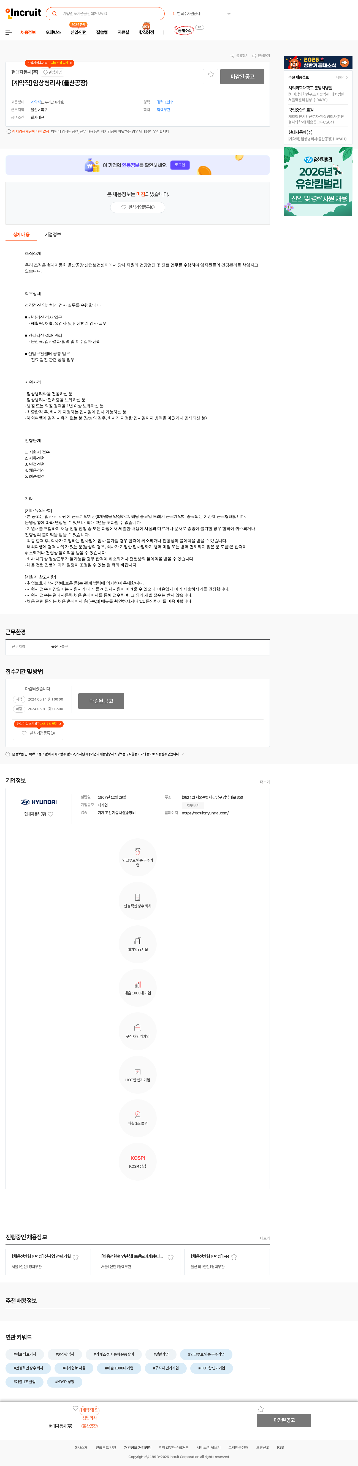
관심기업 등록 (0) (38, 733)
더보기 (265, 782)
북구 (64, 646)
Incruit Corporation (184, 1456)
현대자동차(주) (24, 72)
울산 (54, 646)
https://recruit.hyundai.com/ (205, 813)
